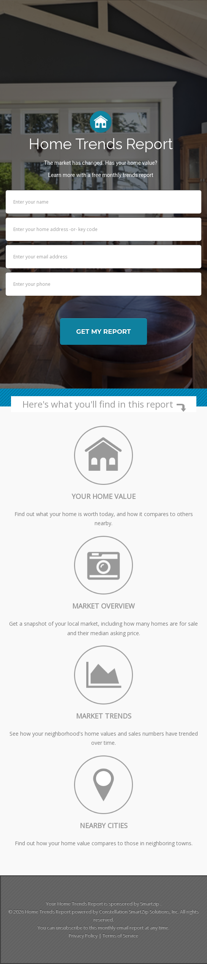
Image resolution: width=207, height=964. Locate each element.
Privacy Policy (83, 935)
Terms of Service (120, 935)
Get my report (103, 331)
